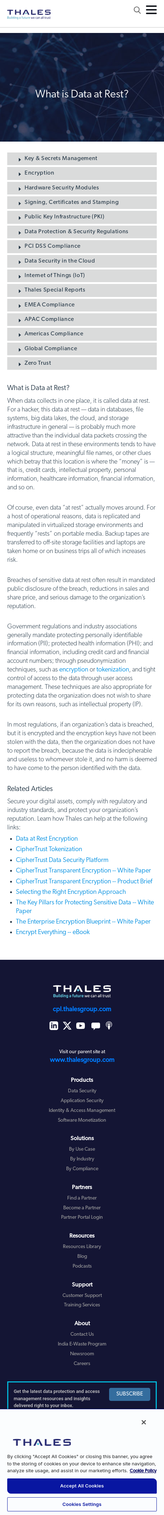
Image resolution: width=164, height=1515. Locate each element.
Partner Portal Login (82, 1217)
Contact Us (82, 1334)
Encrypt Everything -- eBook (53, 932)
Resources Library (82, 1247)
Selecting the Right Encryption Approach (71, 892)
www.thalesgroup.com (82, 1060)
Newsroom (82, 1354)
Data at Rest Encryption (47, 839)
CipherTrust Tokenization (49, 849)
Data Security (82, 1091)
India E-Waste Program (82, 1344)
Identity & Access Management (82, 1110)
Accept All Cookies (82, 1486)
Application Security (82, 1101)
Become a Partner (82, 1208)
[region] (82, 1462)
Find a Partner (82, 1198)
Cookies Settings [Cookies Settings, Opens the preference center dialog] (82, 1504)
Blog (82, 1256)
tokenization (112, 669)
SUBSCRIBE (129, 1394)
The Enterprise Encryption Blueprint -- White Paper (83, 921)
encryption (73, 669)
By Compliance (82, 1169)
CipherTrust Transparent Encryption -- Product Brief (84, 881)
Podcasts (82, 1266)
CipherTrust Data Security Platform (62, 860)
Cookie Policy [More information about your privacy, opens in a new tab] (143, 1471)
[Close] (144, 1422)
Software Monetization (82, 1120)
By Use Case (82, 1149)
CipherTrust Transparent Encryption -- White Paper (83, 870)
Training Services (82, 1305)
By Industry (82, 1159)
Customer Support (82, 1295)
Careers (82, 1364)
